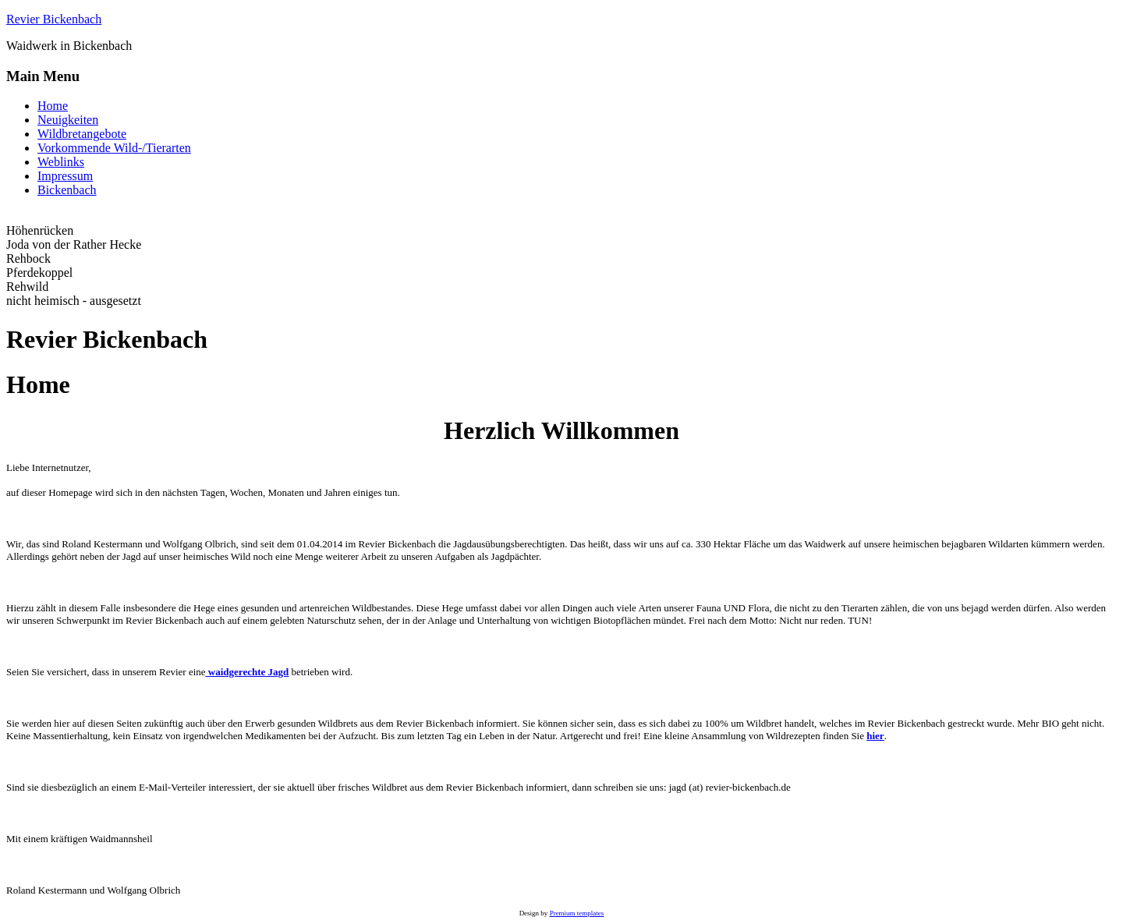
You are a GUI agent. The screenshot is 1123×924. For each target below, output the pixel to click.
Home (52, 105)
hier (875, 736)
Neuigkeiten (67, 119)
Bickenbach (67, 189)
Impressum (65, 175)
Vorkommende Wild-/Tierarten (114, 147)
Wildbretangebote (81, 133)
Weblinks (60, 161)
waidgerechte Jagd (247, 672)
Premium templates (577, 913)
